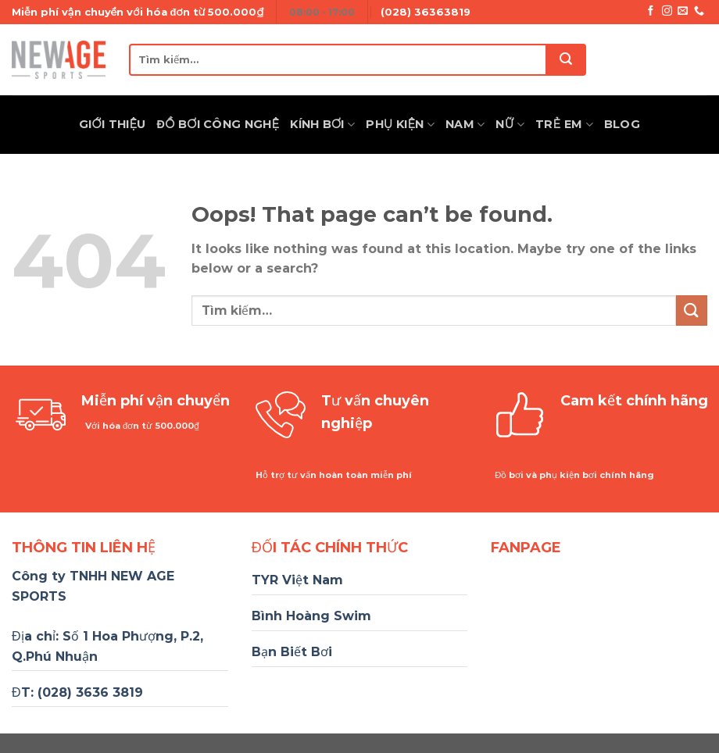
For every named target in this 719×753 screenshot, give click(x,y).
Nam (465, 124)
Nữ (509, 124)
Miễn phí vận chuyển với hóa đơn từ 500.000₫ (137, 11)
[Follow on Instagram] (667, 11)
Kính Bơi (322, 124)
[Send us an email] (683, 11)
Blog (622, 124)
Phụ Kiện (400, 124)
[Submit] (566, 60)
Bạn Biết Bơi (292, 651)
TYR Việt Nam (297, 580)
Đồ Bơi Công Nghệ (218, 124)
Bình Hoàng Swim (311, 615)
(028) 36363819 (425, 11)
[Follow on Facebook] (651, 11)
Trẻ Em (564, 124)
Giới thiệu (112, 124)
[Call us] (699, 11)
